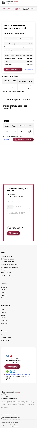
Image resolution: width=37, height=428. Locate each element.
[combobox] (10, 207)
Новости (3, 315)
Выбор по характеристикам (9, 267)
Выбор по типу (5, 272)
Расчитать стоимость (24, 139)
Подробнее (14, 426)
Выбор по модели (6, 258)
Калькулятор (5, 343)
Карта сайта (4, 325)
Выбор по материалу (7, 264)
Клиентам (4, 285)
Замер (3, 300)
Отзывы (3, 320)
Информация (5, 308)
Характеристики (15, 121)
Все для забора (5, 277)
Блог (2, 312)
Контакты (4, 323)
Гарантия (4, 297)
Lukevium (15, 417)
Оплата (3, 292)
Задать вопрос (29, 69)
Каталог (4, 255)
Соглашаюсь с (15, 230)
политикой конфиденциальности (15, 230)
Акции (3, 337)
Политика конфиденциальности (10, 419)
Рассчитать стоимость (13, 69)
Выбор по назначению (7, 261)
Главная (3, 8)
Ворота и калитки (9, 9)
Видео (3, 317)
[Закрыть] (33, 424)
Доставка (4, 289)
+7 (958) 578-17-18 (16, 196)
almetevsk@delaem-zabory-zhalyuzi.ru (18, 377)
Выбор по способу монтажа (9, 269)
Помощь (4, 333)
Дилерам (3, 295)
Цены (6, 121)
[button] (3, 99)
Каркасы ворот (17, 9)
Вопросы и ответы (6, 340)
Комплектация (25, 121)
